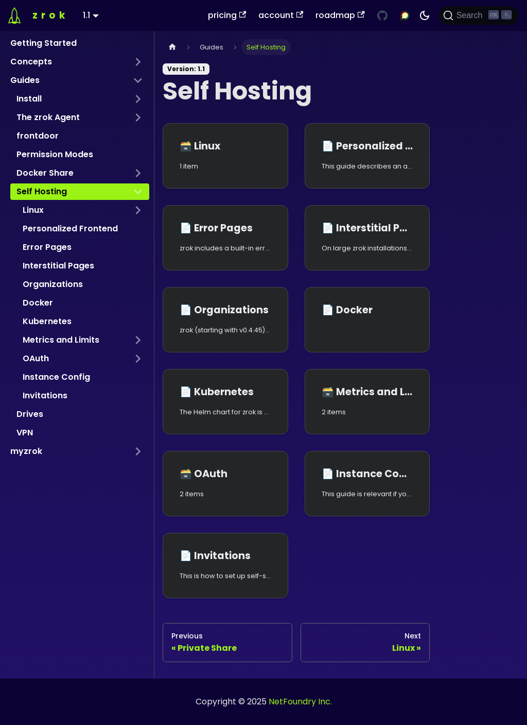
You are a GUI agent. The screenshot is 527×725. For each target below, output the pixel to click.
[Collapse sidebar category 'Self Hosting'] (138, 191)
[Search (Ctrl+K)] (479, 15)
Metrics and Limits (61, 340)
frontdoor (37, 136)
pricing (227, 15)
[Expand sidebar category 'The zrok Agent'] (138, 117)
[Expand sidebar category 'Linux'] (138, 210)
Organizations (53, 284)
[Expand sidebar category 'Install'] (138, 99)
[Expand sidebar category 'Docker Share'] (138, 173)
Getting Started (43, 43)
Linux (33, 210)
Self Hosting (41, 191)
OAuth (36, 358)
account (280, 15)
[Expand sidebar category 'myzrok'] (138, 451)
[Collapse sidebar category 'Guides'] (138, 80)
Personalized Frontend (70, 228)
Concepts (31, 62)
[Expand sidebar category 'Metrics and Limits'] (138, 340)
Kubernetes (47, 321)
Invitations (45, 395)
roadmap (339, 15)
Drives (29, 414)
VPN (24, 433)
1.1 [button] (86, 15)
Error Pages (47, 247)
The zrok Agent (48, 117)
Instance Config (56, 377)
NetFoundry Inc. (300, 701)
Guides (25, 80)
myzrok (26, 451)
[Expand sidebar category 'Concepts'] (138, 62)
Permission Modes (54, 154)
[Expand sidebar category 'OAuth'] (138, 358)
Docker (38, 303)
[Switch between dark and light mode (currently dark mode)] (424, 15)
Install (29, 99)
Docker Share (45, 173)
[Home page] (172, 47)
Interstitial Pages (58, 266)
